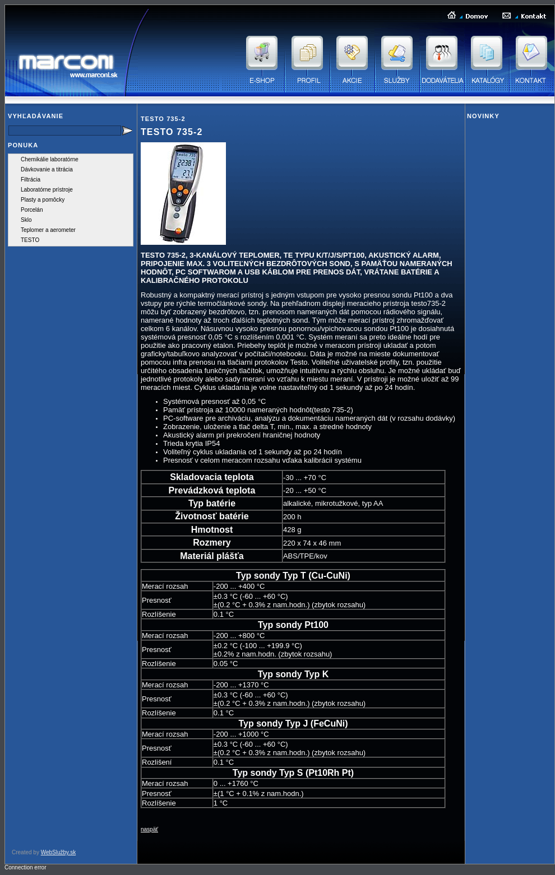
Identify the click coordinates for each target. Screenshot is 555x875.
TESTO (30, 240)
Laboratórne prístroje (47, 190)
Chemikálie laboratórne (49, 159)
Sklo (26, 220)
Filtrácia (30, 179)
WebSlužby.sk (58, 852)
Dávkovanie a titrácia (47, 169)
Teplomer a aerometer (48, 230)
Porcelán (32, 210)
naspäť (149, 829)
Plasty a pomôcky (42, 200)
